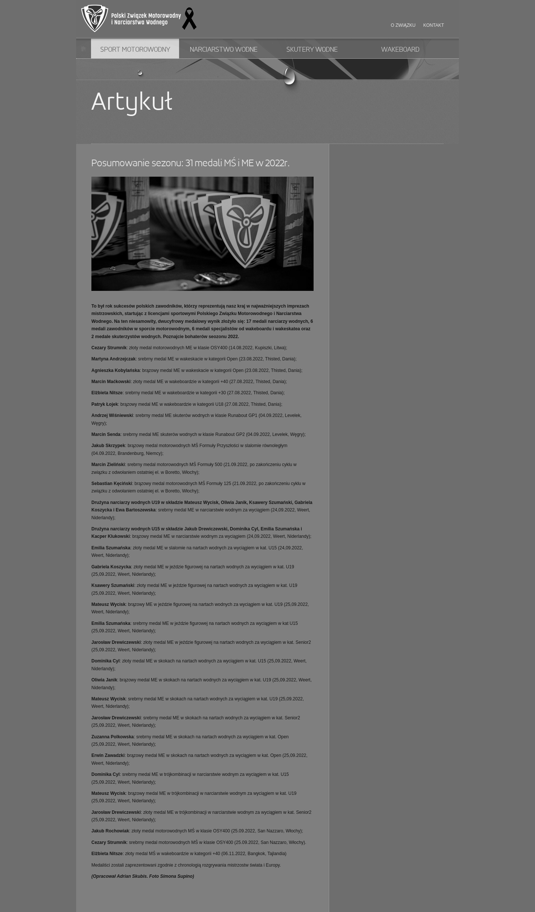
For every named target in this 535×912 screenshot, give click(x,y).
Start (83, 48)
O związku (403, 25)
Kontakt (433, 25)
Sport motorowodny (135, 50)
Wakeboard (400, 50)
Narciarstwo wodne (223, 50)
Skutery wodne (312, 50)
